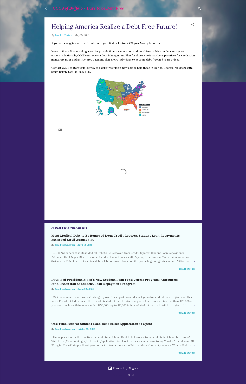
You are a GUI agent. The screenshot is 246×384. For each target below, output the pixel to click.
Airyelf (131, 375)
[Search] (200, 9)
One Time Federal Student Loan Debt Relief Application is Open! (101, 324)
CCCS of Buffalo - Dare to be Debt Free (88, 8)
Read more (186, 269)
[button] (193, 25)
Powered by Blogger (123, 368)
